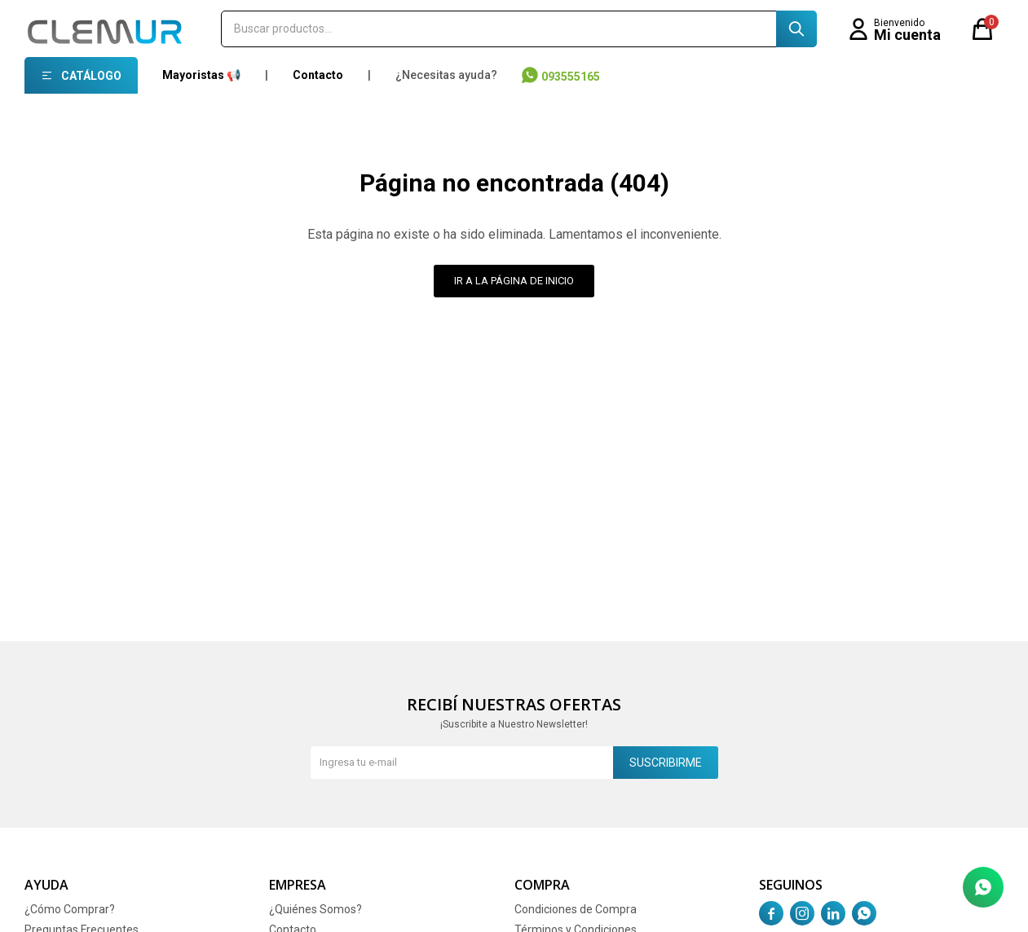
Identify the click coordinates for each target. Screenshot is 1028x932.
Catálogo (91, 75)
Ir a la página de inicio (514, 281)
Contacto (318, 74)
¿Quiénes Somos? (315, 909)
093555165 (570, 76)
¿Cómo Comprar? (69, 909)
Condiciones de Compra (575, 909)
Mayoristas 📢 (201, 74)
